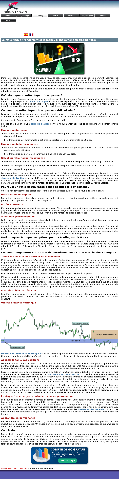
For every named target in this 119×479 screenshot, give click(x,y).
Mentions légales (20, 468)
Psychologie (24, 16)
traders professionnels (91, 409)
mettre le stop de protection (64, 374)
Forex (55, 16)
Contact (8, 20)
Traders (8, 16)
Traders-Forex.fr (14, 12)
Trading (40, 16)
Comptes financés (102, 16)
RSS (2, 468)
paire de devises (40, 124)
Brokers (71, 16)
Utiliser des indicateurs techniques (21, 354)
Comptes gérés (87, 16)
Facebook (8, 468)
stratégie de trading (13, 178)
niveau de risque (38, 101)
